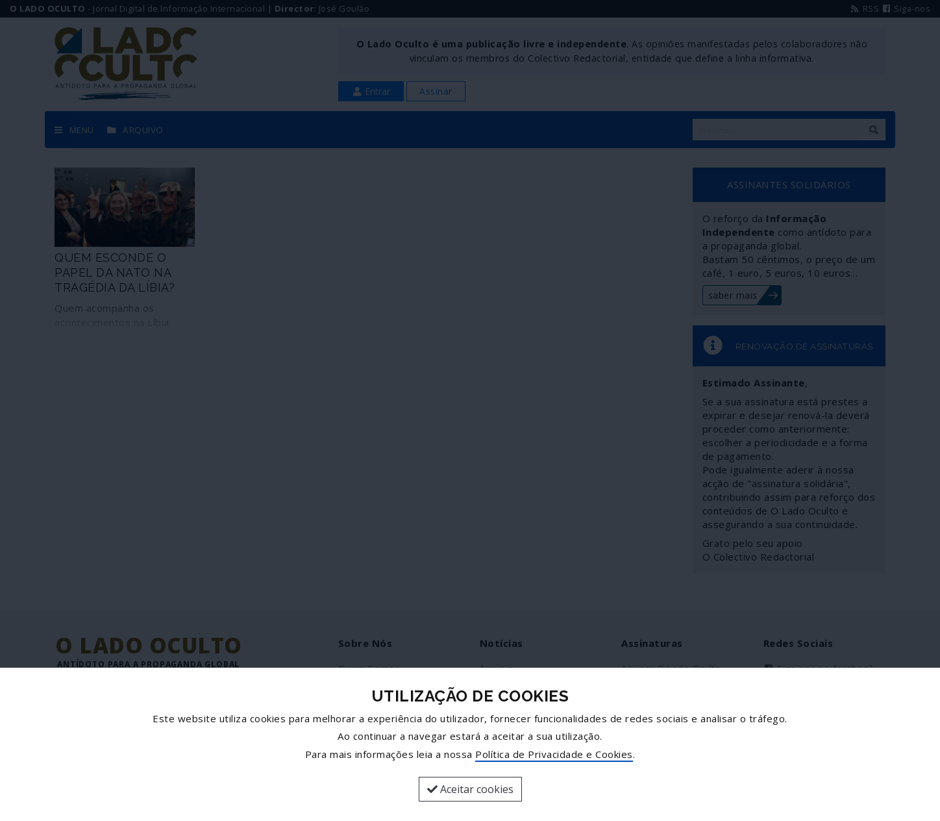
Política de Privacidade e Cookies (554, 754)
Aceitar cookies (470, 789)
